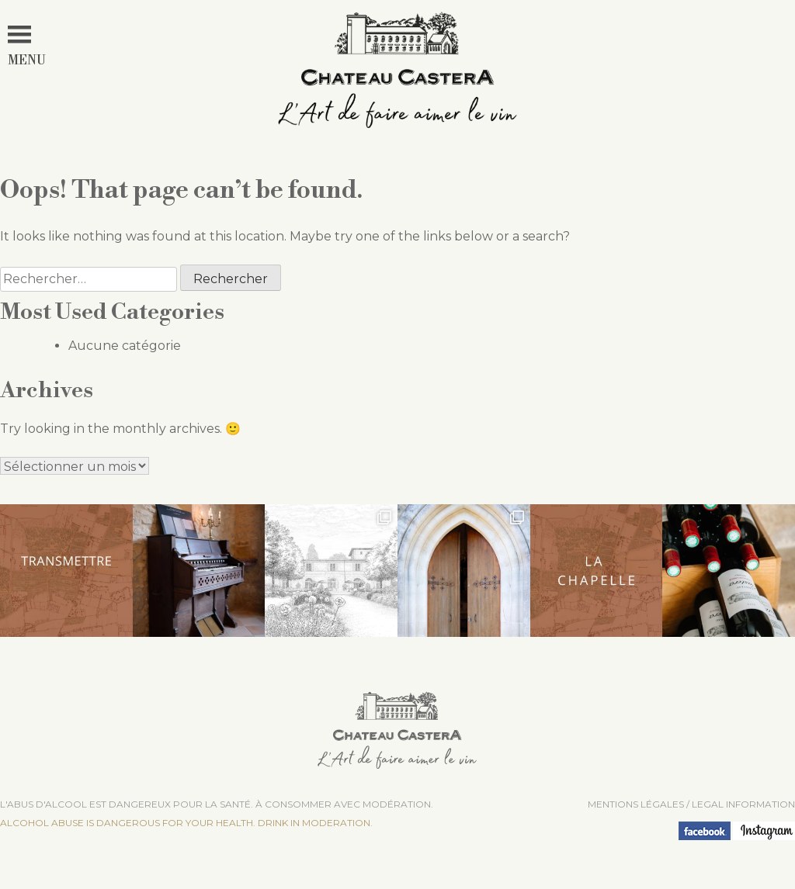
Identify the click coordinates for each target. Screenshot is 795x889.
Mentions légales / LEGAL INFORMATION (691, 804)
